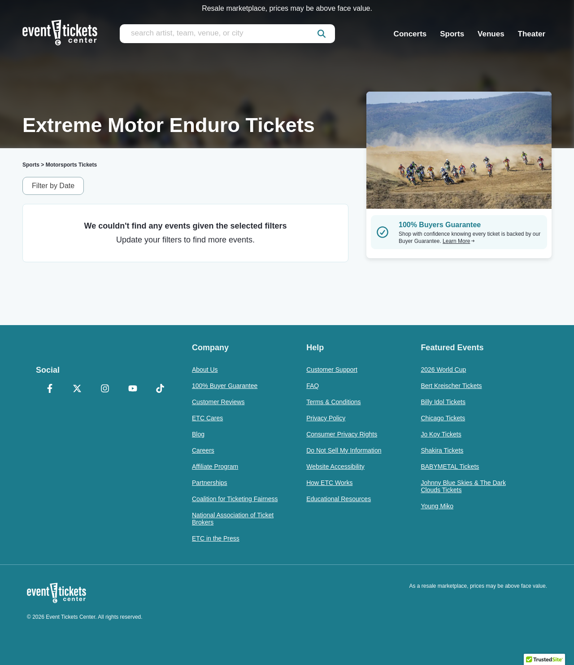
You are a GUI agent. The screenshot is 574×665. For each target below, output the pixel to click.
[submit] (321, 34)
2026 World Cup (443, 369)
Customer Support (331, 369)
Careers (203, 450)
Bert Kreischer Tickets (451, 385)
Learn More (459, 241)
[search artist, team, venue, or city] (227, 33)
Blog (198, 434)
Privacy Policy (325, 418)
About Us (205, 369)
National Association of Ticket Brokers (233, 518)
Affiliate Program (215, 466)
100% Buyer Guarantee (224, 385)
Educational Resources (338, 498)
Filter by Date (53, 185)
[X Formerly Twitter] (77, 389)
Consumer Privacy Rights (341, 434)
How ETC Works (329, 482)
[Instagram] (105, 389)
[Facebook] (50, 389)
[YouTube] (133, 389)
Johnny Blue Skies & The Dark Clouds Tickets (463, 486)
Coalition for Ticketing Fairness (235, 498)
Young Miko (437, 506)
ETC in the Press (215, 538)
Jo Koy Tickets (441, 434)
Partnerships (209, 482)
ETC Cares (207, 418)
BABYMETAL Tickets (450, 466)
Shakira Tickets (442, 450)
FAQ (312, 385)
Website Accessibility (335, 466)
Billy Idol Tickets (443, 401)
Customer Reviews (218, 401)
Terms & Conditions (333, 401)
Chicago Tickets (443, 418)
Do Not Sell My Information (343, 450)
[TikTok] (160, 389)
